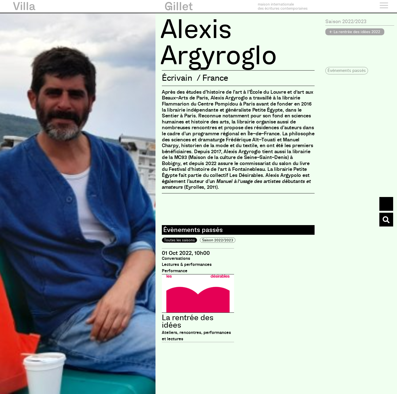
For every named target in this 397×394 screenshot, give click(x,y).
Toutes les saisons (179, 240)
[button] (346, 70)
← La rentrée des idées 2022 (354, 31)
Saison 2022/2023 (217, 240)
